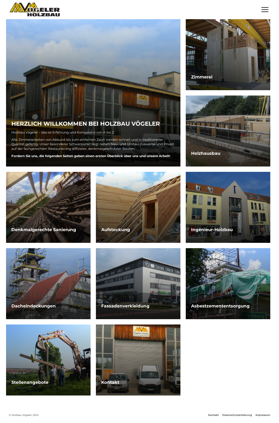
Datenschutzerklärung (237, 415)
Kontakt (213, 415)
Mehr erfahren (93, 93)
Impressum (263, 415)
